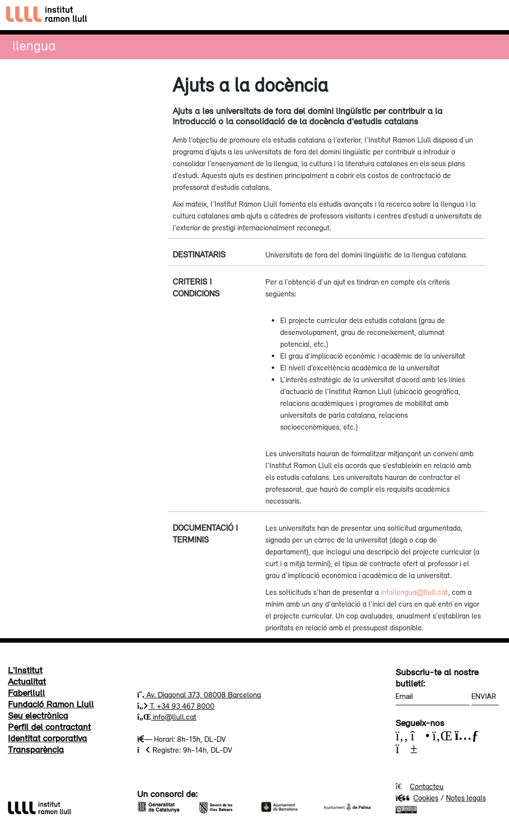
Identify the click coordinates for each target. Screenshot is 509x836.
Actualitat (27, 681)
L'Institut (25, 669)
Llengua (34, 45)
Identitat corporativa (47, 737)
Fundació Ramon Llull (51, 703)
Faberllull (26, 692)
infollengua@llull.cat (414, 591)
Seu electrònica (38, 715)
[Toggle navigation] (492, 15)
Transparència (36, 749)
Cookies (417, 797)
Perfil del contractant (49, 726)
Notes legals (466, 797)
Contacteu (426, 786)
